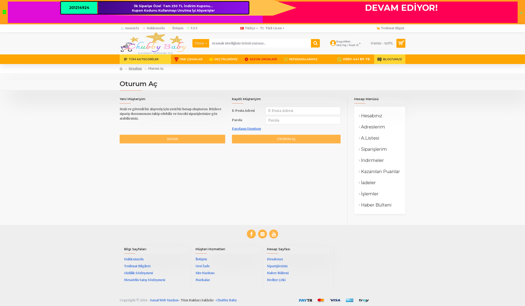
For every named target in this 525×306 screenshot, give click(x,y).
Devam (172, 141)
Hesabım (135, 68)
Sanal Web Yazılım (164, 300)
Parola (237, 121)
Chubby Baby (226, 300)
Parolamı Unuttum (246, 130)
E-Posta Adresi (243, 111)
